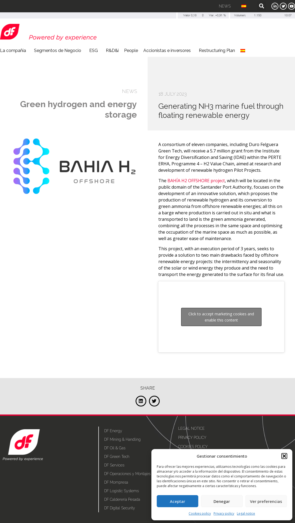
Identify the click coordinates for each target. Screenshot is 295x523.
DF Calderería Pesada (122, 499)
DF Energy (113, 431)
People (131, 50)
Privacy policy (224, 513)
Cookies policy (200, 513)
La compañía (14, 50)
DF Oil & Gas (114, 448)
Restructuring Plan (217, 50)
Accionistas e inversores (168, 50)
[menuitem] (244, 6)
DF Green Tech (116, 456)
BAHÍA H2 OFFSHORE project (196, 181)
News (225, 6)
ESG (94, 50)
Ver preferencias (266, 501)
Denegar (222, 501)
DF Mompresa (116, 482)
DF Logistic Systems (121, 491)
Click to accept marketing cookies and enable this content (221, 317)
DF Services (114, 465)
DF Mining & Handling (122, 439)
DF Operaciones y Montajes (127, 474)
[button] (284, 456)
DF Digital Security (119, 508)
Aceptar (177, 501)
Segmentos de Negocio (59, 50)
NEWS (129, 91)
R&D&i (112, 50)
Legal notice (246, 513)
